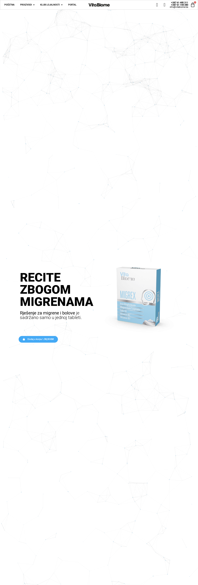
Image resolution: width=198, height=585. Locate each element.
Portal (72, 4)
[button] (38, 339)
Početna (9, 4)
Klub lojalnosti (51, 4)
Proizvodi (27, 4)
